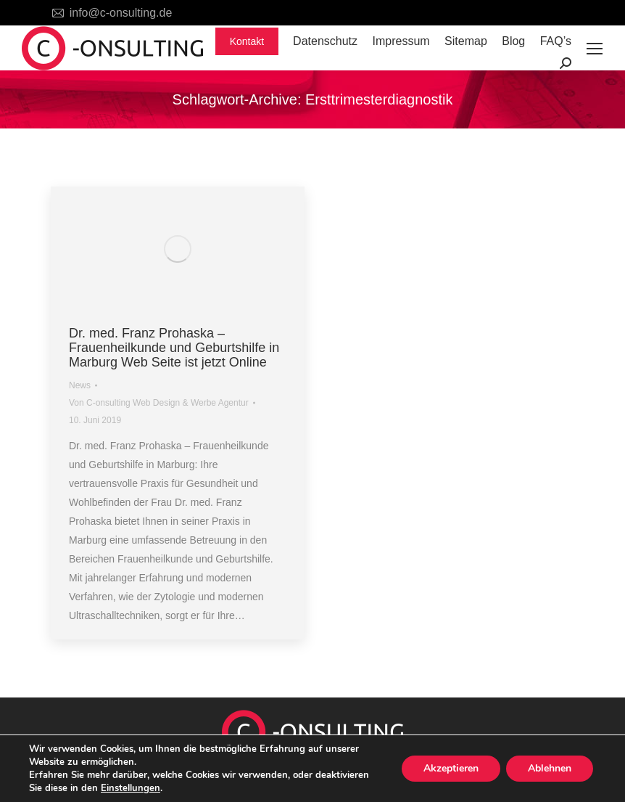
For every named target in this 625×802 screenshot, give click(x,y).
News (80, 385)
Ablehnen (549, 768)
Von (159, 403)
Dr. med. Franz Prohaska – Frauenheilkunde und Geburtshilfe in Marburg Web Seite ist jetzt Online (174, 347)
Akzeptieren (451, 768)
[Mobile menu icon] (594, 48)
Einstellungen (130, 788)
